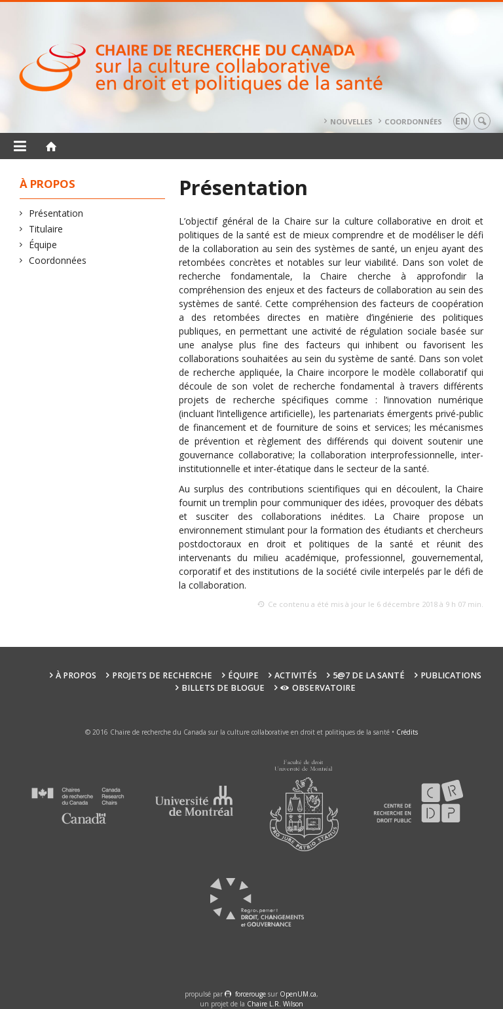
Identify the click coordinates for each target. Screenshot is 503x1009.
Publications (450, 675)
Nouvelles (351, 121)
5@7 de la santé (369, 675)
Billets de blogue (223, 687)
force (250, 994)
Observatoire (318, 687)
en (461, 121)
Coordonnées (413, 121)
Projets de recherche (162, 675)
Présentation (56, 213)
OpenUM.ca (298, 994)
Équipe (43, 244)
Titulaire (46, 229)
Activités (295, 675)
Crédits (407, 732)
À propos (76, 675)
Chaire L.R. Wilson (275, 1003)
